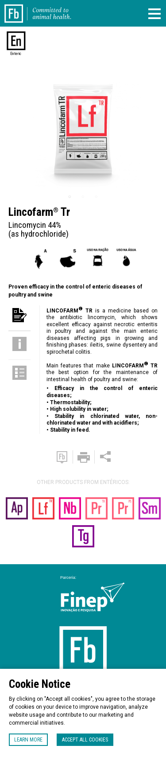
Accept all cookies (85, 740)
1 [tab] (70, 196)
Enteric (15, 53)
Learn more (28, 740)
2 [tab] (83, 196)
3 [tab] (96, 196)
